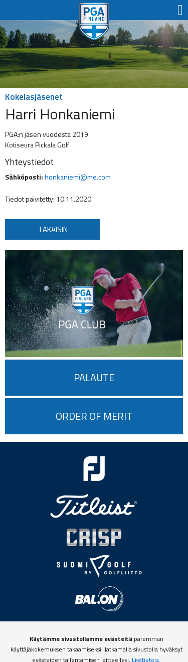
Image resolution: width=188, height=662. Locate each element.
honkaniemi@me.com (78, 177)
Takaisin (53, 229)
